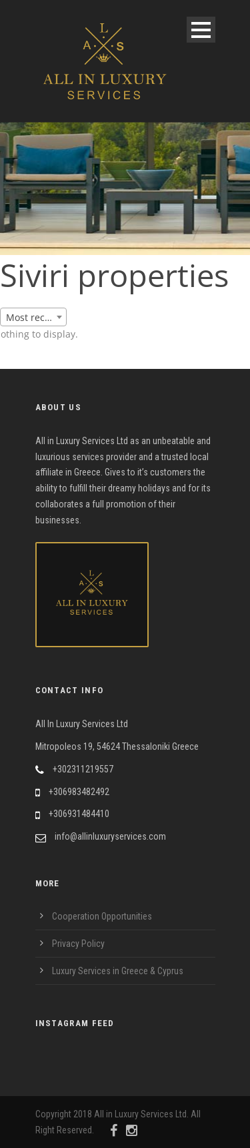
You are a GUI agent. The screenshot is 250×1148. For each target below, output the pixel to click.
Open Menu (201, 30)
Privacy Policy (78, 943)
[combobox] (33, 317)
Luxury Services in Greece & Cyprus (117, 971)
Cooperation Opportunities (102, 916)
